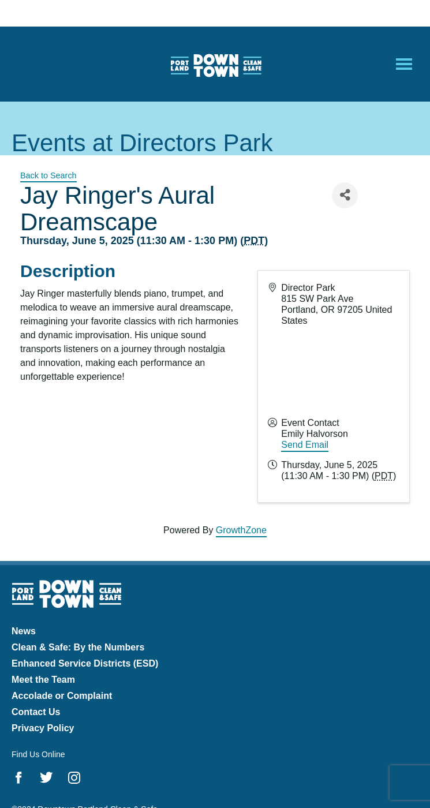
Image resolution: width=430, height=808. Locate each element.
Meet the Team (43, 679)
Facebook (19, 777)
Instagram (74, 777)
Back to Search (48, 175)
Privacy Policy (43, 728)
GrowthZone (241, 530)
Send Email (304, 445)
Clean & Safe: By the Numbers (78, 647)
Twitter (46, 777)
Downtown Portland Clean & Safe (215, 64)
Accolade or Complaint (62, 696)
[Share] (345, 195)
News (24, 631)
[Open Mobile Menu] (404, 64)
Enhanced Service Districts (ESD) (85, 663)
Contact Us (36, 712)
